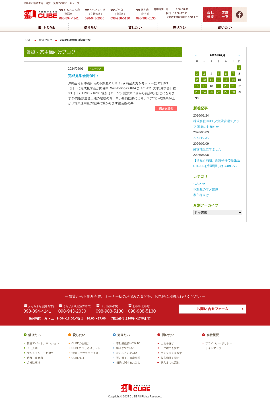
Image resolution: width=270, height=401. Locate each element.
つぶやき (199, 183)
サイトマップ (213, 348)
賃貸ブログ (45, 40)
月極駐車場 (33, 362)
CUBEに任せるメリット (86, 348)
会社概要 (212, 335)
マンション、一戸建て (40, 353)
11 (211, 79)
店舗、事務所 (35, 357)
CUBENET (78, 357)
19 (219, 86)
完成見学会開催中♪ (83, 76)
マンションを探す (171, 353)
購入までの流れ (125, 348)
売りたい (123, 335)
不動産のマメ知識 (205, 189)
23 (197, 92)
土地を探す (167, 343)
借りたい (34, 335)
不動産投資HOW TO (128, 343)
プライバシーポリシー (218, 343)
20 (226, 86)
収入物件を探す (170, 357)
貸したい (79, 335)
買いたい (168, 335)
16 (197, 86)
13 (226, 79)
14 (233, 79)
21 (233, 86)
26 (219, 92)
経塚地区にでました (207, 149)
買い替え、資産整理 (128, 357)
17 (204, 86)
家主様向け (201, 195)
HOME (28, 40)
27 (226, 92)
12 (219, 79)
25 (211, 92)
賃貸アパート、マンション (43, 343)
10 (204, 79)
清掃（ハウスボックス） (86, 353)
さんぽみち (201, 138)
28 (233, 92)
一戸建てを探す (170, 348)
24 (204, 92)
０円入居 (32, 348)
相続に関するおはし (128, 362)
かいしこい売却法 (127, 353)
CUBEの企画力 (81, 343)
